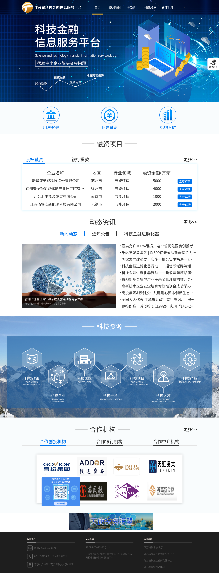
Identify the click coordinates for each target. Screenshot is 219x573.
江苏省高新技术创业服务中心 (159, 554)
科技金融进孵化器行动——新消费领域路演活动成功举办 (167, 272)
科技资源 (150, 7)
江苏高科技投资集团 (154, 567)
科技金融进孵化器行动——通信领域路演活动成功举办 (165, 265)
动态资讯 (132, 7)
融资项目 (115, 7)
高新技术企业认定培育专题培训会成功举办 (156, 286)
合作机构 (167, 7)
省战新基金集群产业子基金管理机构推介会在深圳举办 (165, 279)
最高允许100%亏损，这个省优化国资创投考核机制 (163, 245)
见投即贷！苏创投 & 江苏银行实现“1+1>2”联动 (162, 306)
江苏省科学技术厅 (153, 547)
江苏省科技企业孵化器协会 (158, 560)
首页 (97, 7)
